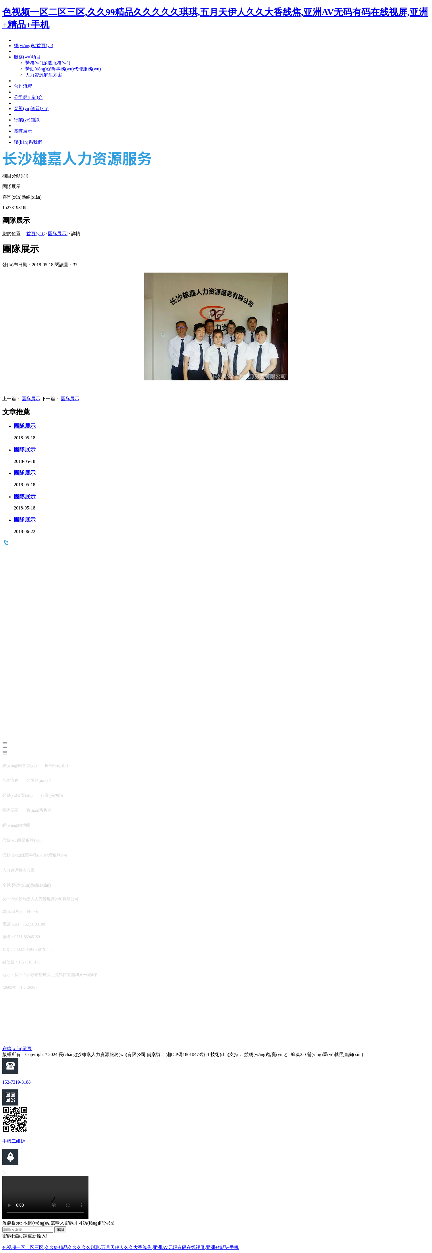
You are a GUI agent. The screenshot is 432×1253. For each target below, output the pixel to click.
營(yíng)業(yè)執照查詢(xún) (335, 1054)
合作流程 (10, 780)
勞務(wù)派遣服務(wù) (22, 840)
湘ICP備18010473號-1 (187, 1054)
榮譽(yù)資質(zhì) (17, 795)
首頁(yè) (35, 233)
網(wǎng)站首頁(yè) (19, 765)
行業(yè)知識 (52, 795)
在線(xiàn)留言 (17, 1048)
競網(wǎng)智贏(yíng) (265, 1054)
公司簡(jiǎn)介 (39, 780)
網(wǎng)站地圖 (18, 825)
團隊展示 (58, 233)
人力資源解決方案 (18, 870)
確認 (60, 1229)
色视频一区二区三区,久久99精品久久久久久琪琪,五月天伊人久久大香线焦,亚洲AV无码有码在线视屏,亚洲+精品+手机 (120, 1247)
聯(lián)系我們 (38, 810)
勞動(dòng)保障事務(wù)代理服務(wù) (35, 855)
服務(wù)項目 (56, 765)
